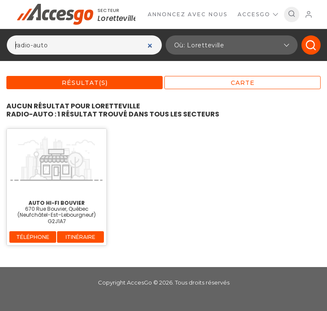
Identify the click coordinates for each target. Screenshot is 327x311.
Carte (243, 83)
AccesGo (258, 14)
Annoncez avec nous (187, 14)
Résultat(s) (85, 83)
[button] (232, 45)
